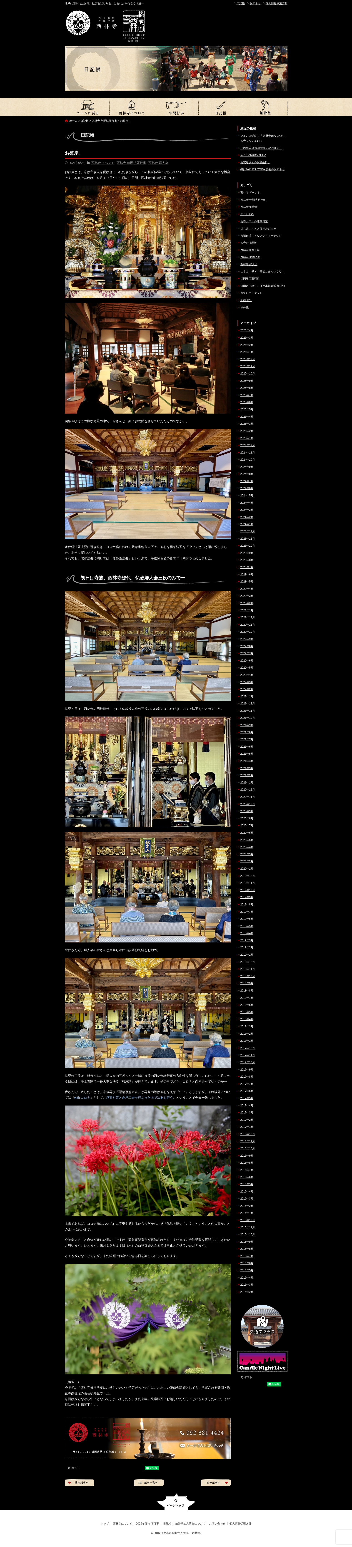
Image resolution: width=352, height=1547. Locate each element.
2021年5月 (246, 753)
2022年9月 (246, 639)
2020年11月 (247, 796)
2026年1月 (246, 352)
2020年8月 (246, 818)
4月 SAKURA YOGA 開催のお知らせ (262, 169)
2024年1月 (246, 524)
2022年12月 (247, 617)
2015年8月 (246, 1248)
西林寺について (131, 107)
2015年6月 (246, 1263)
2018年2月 (246, 1033)
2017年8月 (246, 1076)
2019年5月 (246, 926)
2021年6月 (246, 746)
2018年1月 (246, 1040)
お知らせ (255, 3)
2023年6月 (246, 574)
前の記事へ (79, 1482)
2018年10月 (247, 976)
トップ (87, 107)
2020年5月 (246, 840)
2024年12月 (247, 445)
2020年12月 (247, 789)
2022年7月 (246, 653)
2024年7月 (246, 481)
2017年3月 (246, 1112)
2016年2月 (246, 1205)
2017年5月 (246, 1098)
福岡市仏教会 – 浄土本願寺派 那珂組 (262, 286)
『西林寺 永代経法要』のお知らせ (261, 148)
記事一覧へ (149, 1482)
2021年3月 (246, 768)
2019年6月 (246, 918)
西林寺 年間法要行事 (104, 120)
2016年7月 (246, 1170)
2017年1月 (246, 1126)
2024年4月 (246, 502)
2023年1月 (246, 610)
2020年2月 (246, 861)
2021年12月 (247, 703)
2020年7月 (246, 825)
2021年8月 (246, 732)
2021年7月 (246, 739)
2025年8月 (246, 387)
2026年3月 (246, 337)
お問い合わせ (217, 1523)
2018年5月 (246, 1012)
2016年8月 (246, 1162)
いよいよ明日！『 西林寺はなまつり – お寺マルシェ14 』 (263, 138)
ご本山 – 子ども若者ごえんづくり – (262, 271)
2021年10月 (247, 717)
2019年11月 (247, 883)
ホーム (73, 120)
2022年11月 (247, 624)
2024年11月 (247, 452)
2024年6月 (246, 488)
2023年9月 (246, 553)
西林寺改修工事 (250, 250)
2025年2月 (246, 431)
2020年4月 (246, 847)
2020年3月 (246, 854)
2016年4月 (246, 1191)
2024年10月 (247, 459)
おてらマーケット (251, 293)
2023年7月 (246, 567)
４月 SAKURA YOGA (253, 155)
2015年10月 (247, 1234)
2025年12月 (247, 359)
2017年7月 (246, 1084)
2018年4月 (246, 1019)
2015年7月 (246, 1256)
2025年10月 (247, 373)
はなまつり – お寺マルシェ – (258, 228)
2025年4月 (246, 416)
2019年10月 (247, 890)
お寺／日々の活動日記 (254, 221)
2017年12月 (247, 1048)
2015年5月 (246, 1270)
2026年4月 (246, 330)
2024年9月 (246, 467)
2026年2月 (246, 345)
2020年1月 (246, 868)
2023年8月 (246, 560)
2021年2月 (246, 775)
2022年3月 (246, 682)
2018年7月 (246, 997)
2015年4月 (246, 1277)
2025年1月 (246, 438)
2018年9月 (246, 983)
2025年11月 (247, 366)
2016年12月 (247, 1134)
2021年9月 (246, 725)
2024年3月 (246, 509)
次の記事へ (216, 1482)
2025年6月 (246, 402)
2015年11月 (247, 1227)
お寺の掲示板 (248, 242)
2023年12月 (247, 531)
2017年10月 (247, 1062)
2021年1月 (246, 782)
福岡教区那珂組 (250, 278)
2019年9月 (246, 897)
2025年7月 (246, 395)
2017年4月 (246, 1105)
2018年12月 (247, 962)
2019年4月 (246, 933)
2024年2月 (246, 517)
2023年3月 (246, 595)
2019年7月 (246, 911)
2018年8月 (246, 990)
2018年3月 (246, 1026)
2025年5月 (246, 409)
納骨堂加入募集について (265, 107)
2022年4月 (246, 675)
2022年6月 (246, 660)
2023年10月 (247, 545)
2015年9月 (246, 1241)
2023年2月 (246, 603)
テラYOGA (247, 214)
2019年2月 (246, 947)
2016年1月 (246, 1213)
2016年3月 (246, 1198)
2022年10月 (247, 631)
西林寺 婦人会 (158, 163)
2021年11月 (247, 710)
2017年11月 (247, 1055)
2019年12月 (247, 876)
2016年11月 (247, 1141)
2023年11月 (247, 538)
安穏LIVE (246, 300)
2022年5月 (246, 667)
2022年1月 (246, 696)
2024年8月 (246, 474)
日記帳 (241, 3)
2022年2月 (246, 689)
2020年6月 (246, 832)
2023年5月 (246, 581)
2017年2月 (246, 1119)
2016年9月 (246, 1155)
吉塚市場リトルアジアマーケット (260, 235)
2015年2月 (246, 1292)
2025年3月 (246, 423)
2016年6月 (246, 1177)
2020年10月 (247, 804)
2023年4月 (246, 588)
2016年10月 (247, 1148)
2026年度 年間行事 (176, 107)
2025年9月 (246, 380)
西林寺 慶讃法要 (250, 257)
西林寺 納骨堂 (248, 206)
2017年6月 (246, 1091)
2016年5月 (246, 1184)
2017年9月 (246, 1069)
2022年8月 (246, 646)
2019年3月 (246, 940)
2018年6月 (246, 1005)
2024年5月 (246, 495)
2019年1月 (246, 954)
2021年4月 (246, 761)
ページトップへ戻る (176, 1501)
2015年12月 (247, 1220)
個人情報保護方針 (276, 3)
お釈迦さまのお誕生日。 (255, 162)
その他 (244, 307)
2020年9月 (246, 811)
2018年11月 (247, 969)
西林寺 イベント (103, 163)
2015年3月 (246, 1284)
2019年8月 (246, 904)
